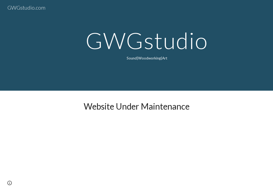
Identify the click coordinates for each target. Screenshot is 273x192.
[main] (146, 45)
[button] (9, 183)
